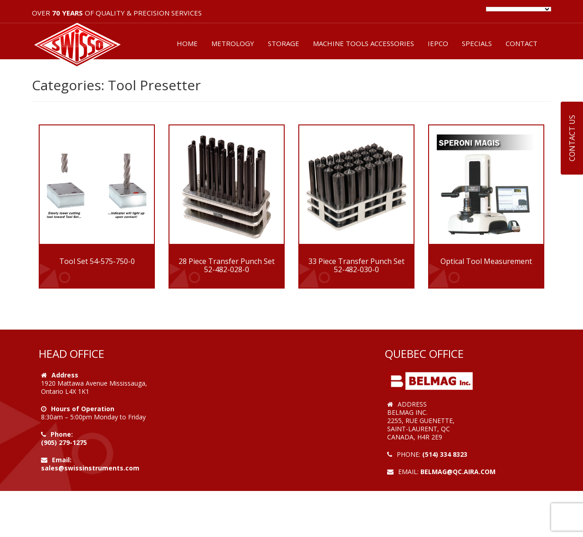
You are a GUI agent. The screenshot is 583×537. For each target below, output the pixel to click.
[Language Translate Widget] (518, 9)
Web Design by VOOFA (423, 479)
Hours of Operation (82, 408)
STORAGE (283, 43)
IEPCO (438, 43)
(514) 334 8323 (444, 454)
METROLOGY (232, 43)
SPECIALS (477, 43)
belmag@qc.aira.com (458, 471)
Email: (62, 459)
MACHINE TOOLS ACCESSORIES (363, 43)
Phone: (62, 434)
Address (64, 375)
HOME (187, 43)
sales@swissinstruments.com (90, 468)
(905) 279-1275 (64, 442)
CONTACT (521, 43)
